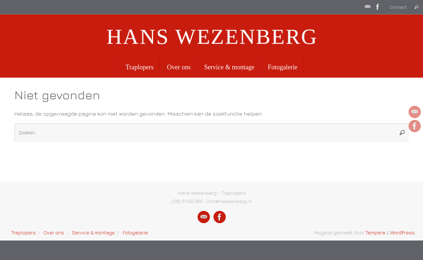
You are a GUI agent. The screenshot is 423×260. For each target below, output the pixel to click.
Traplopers (23, 232)
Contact (398, 7)
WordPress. (403, 232)
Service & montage (93, 232)
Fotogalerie (135, 232)
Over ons (53, 232)
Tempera (375, 232)
